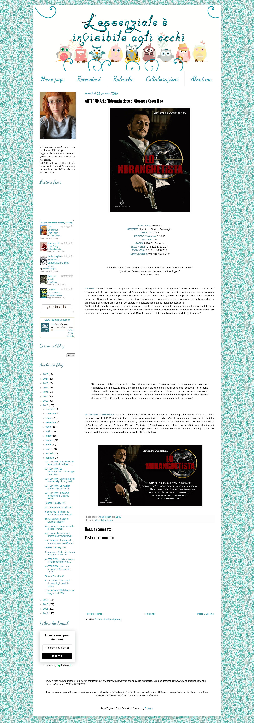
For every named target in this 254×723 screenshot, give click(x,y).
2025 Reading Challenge (57, 319)
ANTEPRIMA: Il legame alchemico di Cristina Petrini (57, 496)
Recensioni (89, 79)
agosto (49, 426)
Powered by (57, 665)
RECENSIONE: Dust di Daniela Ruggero (57, 520)
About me (201, 79)
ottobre (49, 418)
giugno (49, 435)
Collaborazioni (162, 79)
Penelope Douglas (49, 269)
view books (70, 336)
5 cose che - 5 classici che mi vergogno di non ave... (60, 553)
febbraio (50, 453)
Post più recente (94, 614)
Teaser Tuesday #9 (54, 576)
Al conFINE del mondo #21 (58, 507)
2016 (46, 604)
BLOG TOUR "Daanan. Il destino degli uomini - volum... (57, 583)
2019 (46, 401)
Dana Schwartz (55, 249)
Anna (53, 324)
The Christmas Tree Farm (52, 229)
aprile (49, 444)
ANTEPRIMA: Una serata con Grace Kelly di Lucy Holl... (60, 480)
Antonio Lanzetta (56, 295)
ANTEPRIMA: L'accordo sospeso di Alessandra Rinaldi (57, 569)
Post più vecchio (205, 614)
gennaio (50, 457)
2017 (46, 600)
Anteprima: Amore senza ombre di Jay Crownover (58, 534)
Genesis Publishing (104, 520)
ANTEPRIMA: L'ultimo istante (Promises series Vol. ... (60, 560)
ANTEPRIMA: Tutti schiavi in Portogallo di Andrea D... (59, 463)
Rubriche (123, 79)
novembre (51, 413)
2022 (46, 387)
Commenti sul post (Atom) (108, 619)
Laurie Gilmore (55, 236)
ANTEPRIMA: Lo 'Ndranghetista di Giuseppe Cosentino (60, 472)
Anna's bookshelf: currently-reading (56, 223)
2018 (46, 405)
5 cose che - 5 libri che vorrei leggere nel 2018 (59, 592)
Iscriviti (57, 655)
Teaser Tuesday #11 (55, 503)
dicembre (51, 409)
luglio (49, 431)
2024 (46, 378)
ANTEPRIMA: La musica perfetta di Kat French (57, 487)
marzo (49, 449)
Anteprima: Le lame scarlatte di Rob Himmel (59, 527)
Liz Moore (53, 282)
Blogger (149, 708)
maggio (50, 440)
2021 (46, 392)
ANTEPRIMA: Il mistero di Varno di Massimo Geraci (59, 541)
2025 (46, 374)
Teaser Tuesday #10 (55, 547)
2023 (46, 383)
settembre (51, 422)
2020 (46, 396)
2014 (46, 613)
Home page (53, 79)
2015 (46, 609)
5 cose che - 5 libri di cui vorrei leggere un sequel (58, 513)
